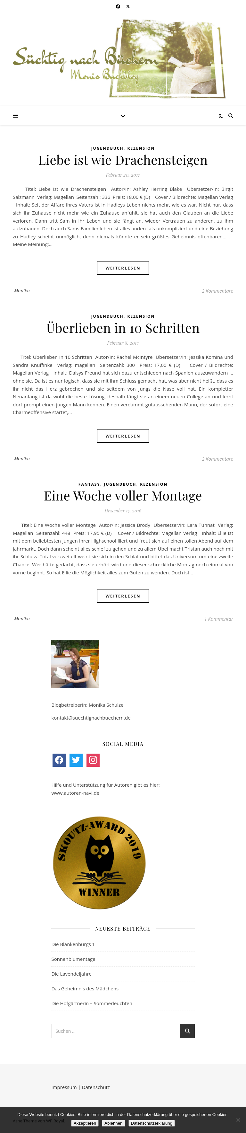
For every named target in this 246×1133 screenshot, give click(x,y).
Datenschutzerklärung (152, 1123)
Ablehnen (113, 1123)
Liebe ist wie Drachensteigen (123, 159)
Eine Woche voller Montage (123, 495)
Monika (22, 291)
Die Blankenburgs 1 (73, 944)
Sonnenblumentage (73, 959)
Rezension (141, 148)
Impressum (64, 1087)
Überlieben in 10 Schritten (123, 327)
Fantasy (89, 484)
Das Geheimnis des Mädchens (85, 988)
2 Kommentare (217, 291)
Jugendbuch (107, 148)
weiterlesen (122, 268)
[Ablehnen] (238, 1120)
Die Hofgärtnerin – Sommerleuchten (91, 1003)
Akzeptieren (85, 1123)
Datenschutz (96, 1087)
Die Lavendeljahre (71, 973)
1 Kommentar (218, 618)
